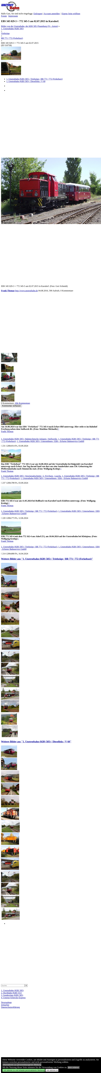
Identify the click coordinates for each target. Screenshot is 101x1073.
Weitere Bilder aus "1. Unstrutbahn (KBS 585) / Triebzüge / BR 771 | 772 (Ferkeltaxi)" (47, 558)
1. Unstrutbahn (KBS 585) (12, 28)
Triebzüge (5, 33)
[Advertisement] (28, 124)
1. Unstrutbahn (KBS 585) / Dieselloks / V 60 (25, 81)
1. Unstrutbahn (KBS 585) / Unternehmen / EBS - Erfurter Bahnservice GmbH (50, 441)
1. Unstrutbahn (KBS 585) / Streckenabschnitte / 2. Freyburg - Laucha (31, 476)
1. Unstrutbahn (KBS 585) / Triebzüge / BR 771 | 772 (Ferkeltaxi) (34, 79)
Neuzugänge (6, 1002)
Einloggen (38, 13)
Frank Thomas (8, 291)
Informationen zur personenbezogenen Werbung (22, 1065)
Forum (4, 16)
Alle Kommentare (22, 403)
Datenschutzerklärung (10, 1007)
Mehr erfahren (73, 1067)
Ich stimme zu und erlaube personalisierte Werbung (24, 1070)
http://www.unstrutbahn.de (26, 291)
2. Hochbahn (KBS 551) (11, 993)
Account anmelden (52, 13)
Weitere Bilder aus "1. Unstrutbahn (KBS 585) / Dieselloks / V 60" (36, 741)
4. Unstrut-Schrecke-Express (13, 997)
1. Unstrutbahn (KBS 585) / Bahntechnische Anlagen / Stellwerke (29, 439)
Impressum (13, 16)
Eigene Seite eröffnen (71, 13)
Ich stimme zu (52, 1070)
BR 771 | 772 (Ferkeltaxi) (12, 38)
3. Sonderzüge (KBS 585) (12, 995)
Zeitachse (5, 1005)
